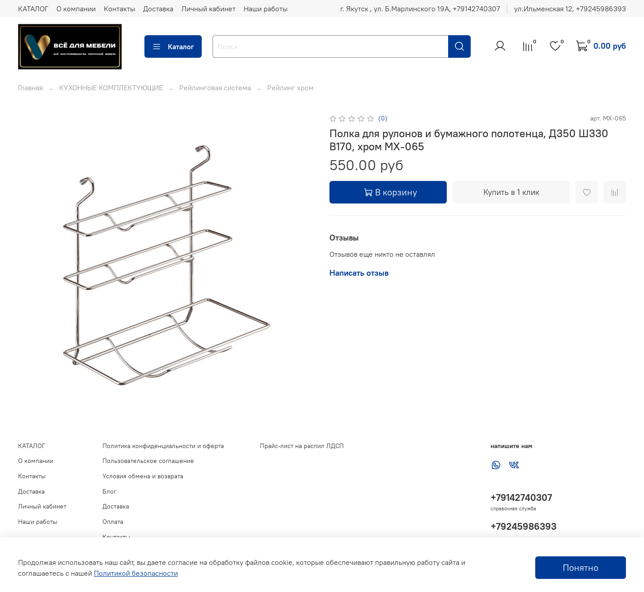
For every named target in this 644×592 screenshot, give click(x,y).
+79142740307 (521, 497)
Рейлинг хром (290, 87)
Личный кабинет (208, 8)
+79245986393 (523, 526)
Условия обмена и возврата (142, 476)
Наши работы (265, 8)
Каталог (173, 46)
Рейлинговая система (215, 87)
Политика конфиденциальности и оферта (163, 446)
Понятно (580, 567)
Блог (109, 491)
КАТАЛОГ (33, 8)
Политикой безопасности (136, 573)
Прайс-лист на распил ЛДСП (302, 446)
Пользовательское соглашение (148, 461)
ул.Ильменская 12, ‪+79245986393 (570, 8)
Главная (30, 87)
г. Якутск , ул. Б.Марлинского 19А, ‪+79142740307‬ (420, 8)
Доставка (158, 8)
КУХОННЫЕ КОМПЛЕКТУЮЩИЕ (111, 87)
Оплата (112, 522)
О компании (76, 8)
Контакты (119, 8)
